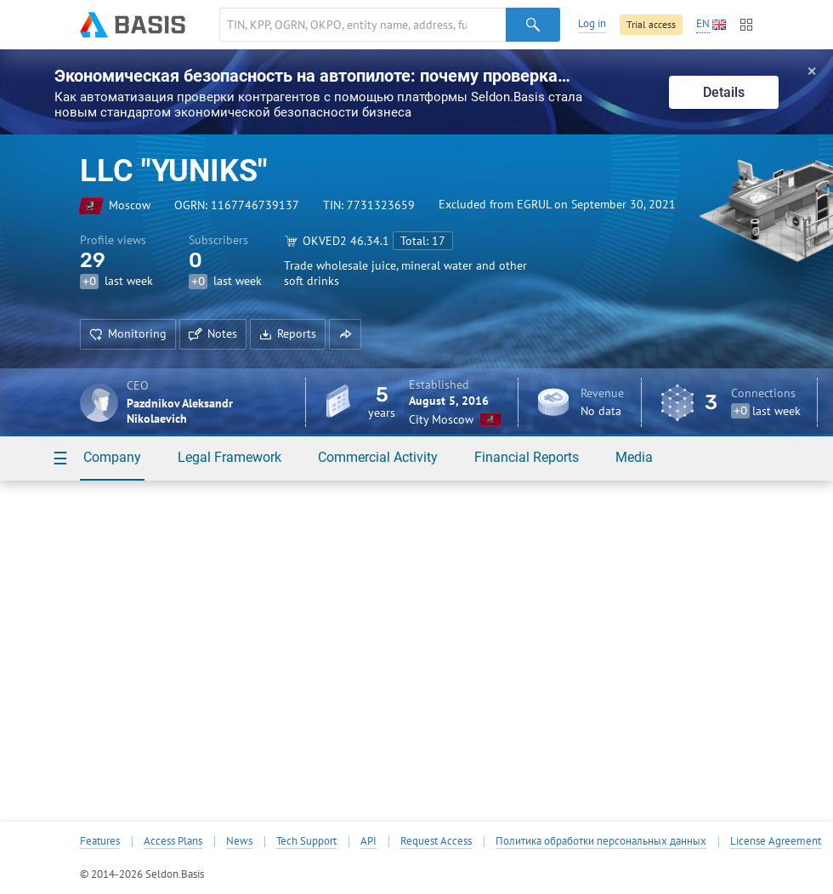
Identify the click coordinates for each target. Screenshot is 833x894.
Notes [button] (213, 333)
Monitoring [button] (128, 333)
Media (634, 457)
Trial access (651, 24)
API (368, 841)
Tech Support (306, 841)
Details (724, 92)
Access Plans (173, 841)
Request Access (436, 841)
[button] (345, 334)
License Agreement (775, 841)
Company (112, 457)
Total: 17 (422, 240)
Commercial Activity (378, 457)
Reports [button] (287, 333)
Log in (592, 23)
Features (100, 841)
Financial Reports (526, 457)
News (239, 841)
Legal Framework (229, 457)
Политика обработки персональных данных (601, 841)
